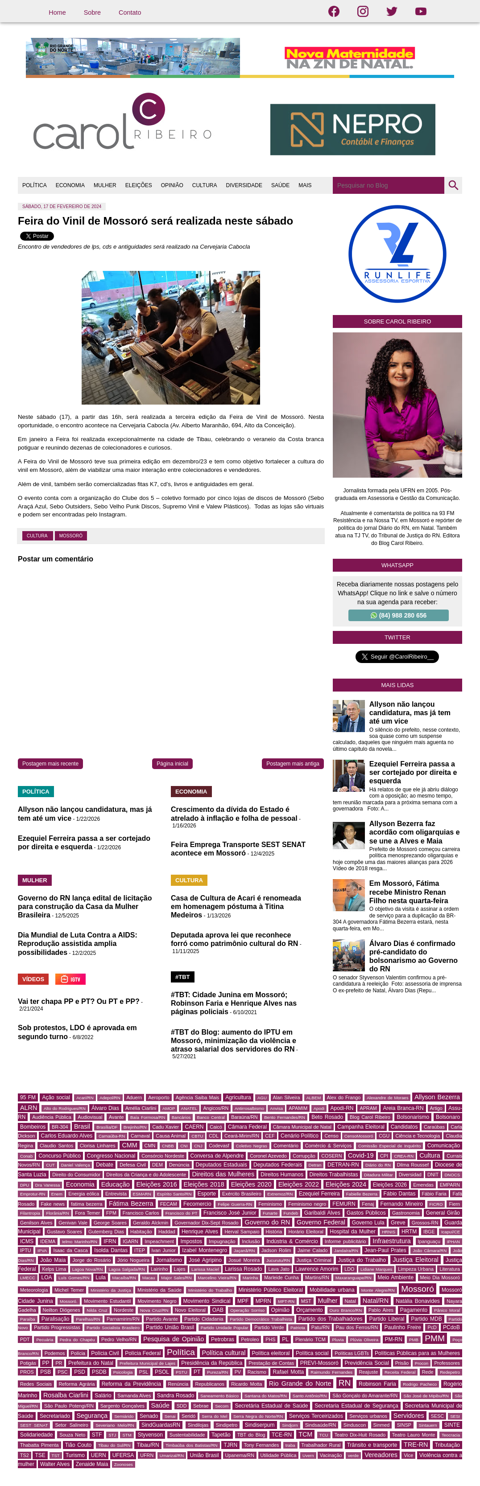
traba (290, 1445)
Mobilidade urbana (332, 1290)
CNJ (198, 1145)
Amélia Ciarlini (141, 1108)
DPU (24, 1185)
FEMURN (343, 1204)
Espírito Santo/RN (174, 1193)
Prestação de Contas (271, 1363)
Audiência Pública (51, 1117)
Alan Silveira (286, 1097)
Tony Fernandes (261, 1445)
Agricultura (238, 1097)
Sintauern (428, 1425)
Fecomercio (197, 1204)
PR (58, 1363)
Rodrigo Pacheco (420, 1384)
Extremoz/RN (280, 1193)
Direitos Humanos (282, 1174)
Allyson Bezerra (437, 1097)
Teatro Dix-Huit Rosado (360, 1434)
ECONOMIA (70, 185)
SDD (182, 1405)
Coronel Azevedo (268, 1156)
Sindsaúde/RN (320, 1425)
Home (57, 12)
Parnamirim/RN (123, 1319)
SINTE (452, 1425)
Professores (447, 1363)
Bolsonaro (448, 1117)
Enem (56, 1193)
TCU (323, 1435)
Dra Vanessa (47, 1185)
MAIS (304, 185)
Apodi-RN (342, 1108)
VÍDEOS (33, 979)
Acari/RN (84, 1097)
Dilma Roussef (413, 1164)
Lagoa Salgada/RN (126, 1269)
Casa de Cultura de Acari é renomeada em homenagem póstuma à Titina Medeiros (236, 906)
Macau (148, 1277)
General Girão (443, 1213)
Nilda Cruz (97, 1310)
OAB (217, 1310)
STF (97, 1435)
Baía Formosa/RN (147, 1117)
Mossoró (71, 535)
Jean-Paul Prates (385, 1250)
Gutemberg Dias (106, 1231)
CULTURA (204, 185)
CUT (50, 1165)
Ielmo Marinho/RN (79, 1241)
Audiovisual (90, 1117)
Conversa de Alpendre (217, 1156)
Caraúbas (434, 1127)
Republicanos (209, 1384)
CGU (384, 1135)
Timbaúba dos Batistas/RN (191, 1445)
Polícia (78, 1353)
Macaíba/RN (124, 1277)
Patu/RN (320, 1327)
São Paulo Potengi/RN (69, 1405)
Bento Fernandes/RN (284, 1117)
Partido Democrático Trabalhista (261, 1319)
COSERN (331, 1156)
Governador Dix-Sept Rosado (206, 1222)
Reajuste (368, 1372)
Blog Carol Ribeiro (370, 1117)
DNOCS (452, 1174)
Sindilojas (198, 1425)
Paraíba (27, 1319)
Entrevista (116, 1193)
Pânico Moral (447, 1310)
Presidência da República (211, 1363)
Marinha (250, 1277)
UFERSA (123, 1455)
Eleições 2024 (346, 1184)
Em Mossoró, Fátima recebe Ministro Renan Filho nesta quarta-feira (408, 892)
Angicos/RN (215, 1108)
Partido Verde (269, 1327)
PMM (435, 1338)
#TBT (182, 977)
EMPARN (450, 1184)
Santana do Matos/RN (265, 1395)
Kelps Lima (54, 1269)
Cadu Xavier (165, 1127)
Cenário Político (300, 1136)
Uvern (308, 1455)
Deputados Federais (277, 1165)
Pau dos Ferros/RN (357, 1327)
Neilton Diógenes (61, 1310)
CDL (214, 1135)
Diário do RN (378, 1165)
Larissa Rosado (243, 1269)
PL (285, 1339)
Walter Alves (55, 1464)
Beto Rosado (327, 1117)
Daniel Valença (75, 1165)
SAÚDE (280, 185)
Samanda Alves (134, 1395)
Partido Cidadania (203, 1319)
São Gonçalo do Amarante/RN (364, 1395)
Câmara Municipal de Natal (302, 1127)
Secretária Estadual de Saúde (271, 1406)
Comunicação (443, 1145)
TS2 (24, 1455)
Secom (221, 1406)
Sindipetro (227, 1425)
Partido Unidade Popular (224, 1327)
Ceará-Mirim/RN (241, 1135)
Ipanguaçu (429, 1241)
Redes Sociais (36, 1384)
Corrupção (304, 1156)
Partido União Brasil (170, 1327)
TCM (305, 1434)
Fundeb (291, 1213)
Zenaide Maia (92, 1464)
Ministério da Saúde (159, 1290)
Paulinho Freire (402, 1327)
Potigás (28, 1363)
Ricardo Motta (246, 1384)
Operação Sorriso (247, 1310)
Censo (331, 1135)
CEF (270, 1135)
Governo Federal (321, 1222)
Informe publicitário (345, 1241)
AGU (262, 1097)
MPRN (263, 1301)
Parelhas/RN (88, 1319)
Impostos (191, 1241)
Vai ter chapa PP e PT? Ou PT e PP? (79, 1001)
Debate (104, 1165)
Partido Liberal (386, 1319)
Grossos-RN (425, 1222)
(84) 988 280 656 (399, 615)
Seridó (188, 1416)
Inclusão (251, 1241)
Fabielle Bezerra (362, 1193)
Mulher (328, 1300)
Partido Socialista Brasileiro (113, 1327)
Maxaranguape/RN (353, 1277)
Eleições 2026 (390, 1185)
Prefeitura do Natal (90, 1363)
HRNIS (388, 1231)
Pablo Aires (380, 1310)
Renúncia (178, 1384)
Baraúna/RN (244, 1117)
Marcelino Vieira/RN (217, 1277)
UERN (98, 1455)
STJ (112, 1435)
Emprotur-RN (33, 1193)
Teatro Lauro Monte (413, 1434)
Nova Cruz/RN (154, 1310)
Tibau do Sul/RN (114, 1445)
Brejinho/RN (135, 1127)
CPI (384, 1156)
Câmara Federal (247, 1127)
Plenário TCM (310, 1339)
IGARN (130, 1241)
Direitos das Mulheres (223, 1174)
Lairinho (159, 1269)
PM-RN (393, 1339)
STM (126, 1435)
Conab (26, 1156)
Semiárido (123, 1416)
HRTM (409, 1231)
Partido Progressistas (57, 1327)
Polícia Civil (105, 1353)
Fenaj (368, 1204)
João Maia (53, 1260)
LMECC (27, 1277)
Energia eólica (83, 1193)
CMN (150, 1145)
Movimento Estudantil (107, 1301)
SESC (437, 1416)
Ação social (56, 1097)
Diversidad (410, 1174)
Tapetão (221, 1435)
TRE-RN (416, 1444)
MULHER (105, 185)
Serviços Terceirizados (316, 1416)
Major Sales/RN (176, 1277)
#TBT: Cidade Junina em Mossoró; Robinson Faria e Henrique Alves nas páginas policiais (234, 1003)
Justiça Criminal (314, 1260)
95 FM (28, 1097)
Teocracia (451, 1435)
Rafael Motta (288, 1372)
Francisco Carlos (141, 1213)
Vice (408, 1455)
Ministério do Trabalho (210, 1290)
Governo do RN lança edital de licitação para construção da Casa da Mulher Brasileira (85, 906)
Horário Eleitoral (305, 1231)
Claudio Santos (56, 1145)
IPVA (42, 1250)
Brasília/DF (106, 1127)
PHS (270, 1339)
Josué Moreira (244, 1260)
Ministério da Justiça (111, 1290)
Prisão (402, 1363)
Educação (115, 1184)
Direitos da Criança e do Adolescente (146, 1174)
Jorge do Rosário (91, 1260)
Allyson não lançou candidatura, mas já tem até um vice (410, 712)
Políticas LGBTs (351, 1353)
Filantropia (30, 1213)
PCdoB (451, 1327)
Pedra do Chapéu (77, 1339)
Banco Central (211, 1117)
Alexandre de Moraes (387, 1097)
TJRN (230, 1445)
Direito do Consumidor (76, 1174)
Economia (80, 1184)
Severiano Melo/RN (114, 1425)
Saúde (160, 1405)
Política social (312, 1353)
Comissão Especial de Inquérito (389, 1145)
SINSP (404, 1425)
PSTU (181, 1372)
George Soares (110, 1222)
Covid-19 (361, 1155)
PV (238, 1372)
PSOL (162, 1372)
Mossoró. (68, 1301)
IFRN (109, 1241)
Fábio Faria (434, 1193)
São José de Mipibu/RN (426, 1395)
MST (306, 1301)
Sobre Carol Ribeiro (397, 321)
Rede (428, 1372)
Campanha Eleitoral (361, 1127)
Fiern (454, 1204)
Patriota (297, 1327)
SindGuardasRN (160, 1425)
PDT (25, 1339)
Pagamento (413, 1310)
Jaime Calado (313, 1250)
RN (345, 1383)
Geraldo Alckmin (150, 1222)
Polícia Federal (143, 1353)
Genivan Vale (72, 1222)
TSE (40, 1455)
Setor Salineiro (71, 1425)
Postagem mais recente (50, 764)
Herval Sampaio (241, 1231)
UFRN (146, 1455)
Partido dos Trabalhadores (330, 1319)
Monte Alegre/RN (378, 1290)
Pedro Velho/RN (119, 1339)
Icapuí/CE (450, 1231)
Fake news (53, 1204)
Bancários (181, 1117)
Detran (315, 1165)
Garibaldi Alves (322, 1213)
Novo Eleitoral (190, 1310)
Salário (103, 1395)
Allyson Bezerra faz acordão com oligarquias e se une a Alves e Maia (414, 832)
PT (197, 1372)
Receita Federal (400, 1372)
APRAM (368, 1108)
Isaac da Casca (70, 1250)
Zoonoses (123, 1464)
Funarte (270, 1213)
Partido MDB (426, 1319)
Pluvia (337, 1339)
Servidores (408, 1415)
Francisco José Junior (230, 1213)
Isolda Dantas (111, 1250)
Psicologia (123, 1372)
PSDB (99, 1372)
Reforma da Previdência (131, 1384)
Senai (170, 1416)
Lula (100, 1277)
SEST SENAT (34, 1425)
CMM (129, 1145)
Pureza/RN (217, 1372)
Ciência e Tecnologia (417, 1135)
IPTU (25, 1250)
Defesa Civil (133, 1164)
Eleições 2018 (204, 1184)
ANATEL (189, 1108)
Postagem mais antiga (292, 764)
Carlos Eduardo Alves (67, 1136)
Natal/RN (376, 1300)
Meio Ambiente (396, 1277)
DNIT (433, 1174)
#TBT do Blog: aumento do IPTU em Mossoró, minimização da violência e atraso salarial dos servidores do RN (233, 1040)
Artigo (436, 1108)
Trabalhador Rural (321, 1445)
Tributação (447, 1445)
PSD (79, 1372)
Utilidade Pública (279, 1455)
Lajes (180, 1269)
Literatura (449, 1269)
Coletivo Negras (251, 1145)
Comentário (285, 1145)
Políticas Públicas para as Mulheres (417, 1353)
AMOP (168, 1108)
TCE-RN (282, 1435)
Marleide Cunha (281, 1277)
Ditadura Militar (378, 1174)
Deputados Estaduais (221, 1165)
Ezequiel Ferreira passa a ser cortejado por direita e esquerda (413, 772)
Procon (421, 1363)
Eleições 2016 (157, 1184)
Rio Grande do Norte (300, 1383)
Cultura (38, 535)
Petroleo (250, 1339)
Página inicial (172, 764)
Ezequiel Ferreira (319, 1194)
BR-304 (60, 1127)
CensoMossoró (358, 1136)
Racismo (257, 1372)
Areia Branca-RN (403, 1108)
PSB (45, 1372)
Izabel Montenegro (204, 1250)
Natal (350, 1301)
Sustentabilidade (187, 1434)
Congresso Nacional (111, 1156)
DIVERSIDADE (244, 185)
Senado (149, 1416)
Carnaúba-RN (112, 1136)
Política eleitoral (271, 1353)
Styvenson (150, 1435)
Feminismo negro (307, 1204)
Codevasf (219, 1145)
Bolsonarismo (413, 1117)
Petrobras (222, 1339)
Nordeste (123, 1310)
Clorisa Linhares (98, 1145)
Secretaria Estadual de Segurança (356, 1406)
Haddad (166, 1231)
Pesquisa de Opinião (173, 1339)
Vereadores (380, 1454)
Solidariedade (36, 1435)
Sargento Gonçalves (122, 1405)
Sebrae (201, 1405)
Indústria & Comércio (292, 1241)
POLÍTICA (34, 185)
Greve (398, 1223)
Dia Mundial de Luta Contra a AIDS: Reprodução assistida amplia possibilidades (77, 943)
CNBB (168, 1145)
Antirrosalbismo (249, 1108)
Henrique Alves (200, 1231)
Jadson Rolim (276, 1250)
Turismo (75, 1455)
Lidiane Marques (376, 1269)
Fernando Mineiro (402, 1204)
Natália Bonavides (418, 1301)
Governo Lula (368, 1223)
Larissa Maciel (205, 1269)
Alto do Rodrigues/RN (65, 1108)
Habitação (141, 1231)
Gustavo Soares (64, 1231)
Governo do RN (267, 1222)
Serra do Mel (214, 1416)
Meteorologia (34, 1290)
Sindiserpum (260, 1425)
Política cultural (224, 1352)
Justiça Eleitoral (416, 1259)
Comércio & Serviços (328, 1145)
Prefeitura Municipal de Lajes (147, 1363)
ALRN (28, 1107)
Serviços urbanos (368, 1416)
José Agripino (205, 1260)
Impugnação (222, 1241)
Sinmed (381, 1425)
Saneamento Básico (219, 1395)
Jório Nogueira (133, 1260)
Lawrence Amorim (316, 1269)
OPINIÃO (172, 185)
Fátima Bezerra (131, 1203)
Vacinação (331, 1455)
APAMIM (298, 1108)
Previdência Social (367, 1363)
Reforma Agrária (77, 1384)
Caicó (216, 1127)
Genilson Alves (36, 1222)
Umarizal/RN (172, 1455)
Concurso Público (59, 1156)
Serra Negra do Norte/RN (258, 1416)
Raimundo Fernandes (331, 1372)
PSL (143, 1372)
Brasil (82, 1126)
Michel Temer (69, 1290)
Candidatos (404, 1127)
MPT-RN (286, 1301)
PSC (62, 1372)
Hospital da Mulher (352, 1231)
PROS (27, 1372)
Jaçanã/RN (244, 1250)
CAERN (194, 1127)
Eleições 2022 (298, 1184)
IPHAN (453, 1241)
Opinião (280, 1310)
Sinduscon (354, 1425)
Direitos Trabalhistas (334, 1174)
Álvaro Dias (105, 1108)
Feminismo (270, 1204)
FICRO (436, 1204)
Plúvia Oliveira (364, 1339)
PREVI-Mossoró (319, 1363)
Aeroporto (158, 1097)
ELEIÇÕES (138, 185)
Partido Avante (162, 1319)
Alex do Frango (343, 1097)
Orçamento (309, 1310)
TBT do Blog (251, 1434)
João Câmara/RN (430, 1250)
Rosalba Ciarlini (65, 1395)
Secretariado (55, 1416)
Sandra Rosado (175, 1395)
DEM (157, 1164)
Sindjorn (290, 1425)
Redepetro (450, 1372)
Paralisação (55, 1319)
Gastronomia (406, 1213)
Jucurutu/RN (278, 1260)
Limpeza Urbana (416, 1269)
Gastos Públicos (366, 1213)
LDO (349, 1269)
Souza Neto (72, 1434)
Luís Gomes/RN (73, 1277)
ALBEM (313, 1097)
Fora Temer (87, 1213)
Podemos (55, 1353)
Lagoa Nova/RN (87, 1269)
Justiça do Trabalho (362, 1260)
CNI (184, 1145)
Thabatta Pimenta (39, 1445)
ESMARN (142, 1193)
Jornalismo (169, 1260)
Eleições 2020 (251, 1184)
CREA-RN (404, 1156)
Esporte (207, 1194)
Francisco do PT (182, 1213)
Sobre (92, 12)
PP (46, 1363)
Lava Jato (278, 1269)
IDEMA (47, 1241)
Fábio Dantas (400, 1194)
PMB (413, 1339)
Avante (116, 1117)
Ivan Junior (164, 1250)
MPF (242, 1301)
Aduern (134, 1097)
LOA (46, 1277)
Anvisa (276, 1108)
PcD (431, 1327)
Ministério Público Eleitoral (271, 1290)
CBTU (197, 1136)
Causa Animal (171, 1135)
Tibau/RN (148, 1445)
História (274, 1231)
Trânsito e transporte (372, 1445)
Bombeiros (33, 1127)
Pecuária (44, 1339)
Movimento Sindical (207, 1301)
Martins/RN (317, 1277)
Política (181, 1352)
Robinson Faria (377, 1384)
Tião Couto (78, 1445)
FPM (111, 1213)
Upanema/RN (239, 1455)
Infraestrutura (391, 1240)
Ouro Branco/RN (346, 1310)
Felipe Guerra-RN (235, 1204)
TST (56, 1455)
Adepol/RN (109, 1097)
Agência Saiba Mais (197, 1097)
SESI (455, 1416)
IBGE (429, 1231)
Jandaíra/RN (346, 1250)
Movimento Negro (156, 1301)
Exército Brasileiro (241, 1193)
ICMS (26, 1241)
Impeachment (159, 1241)
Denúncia (179, 1164)
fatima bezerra (86, 1204)
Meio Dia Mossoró (440, 1277)
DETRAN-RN (343, 1165)
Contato (130, 12)
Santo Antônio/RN (310, 1395)
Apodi (319, 1108)
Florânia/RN (57, 1213)
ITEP (139, 1250)
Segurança (92, 1415)
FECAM (168, 1204)
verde (353, 1455)
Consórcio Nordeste (162, 1156)
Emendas (423, 1184)
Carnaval (140, 1135)
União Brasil (204, 1455)
